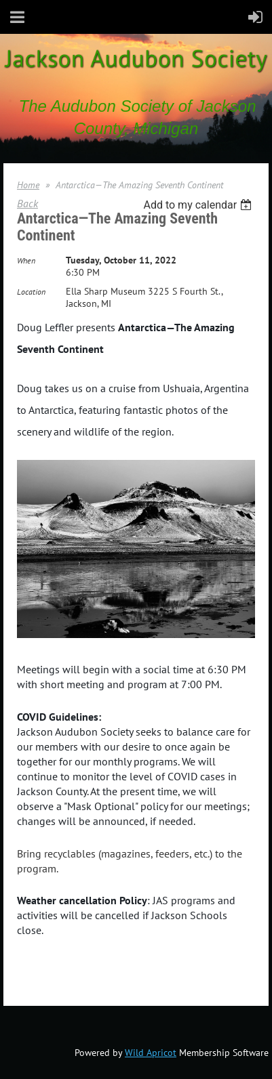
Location (31, 292)
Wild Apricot (150, 1052)
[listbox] (199, 204)
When (26, 260)
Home (28, 185)
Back (27, 203)
